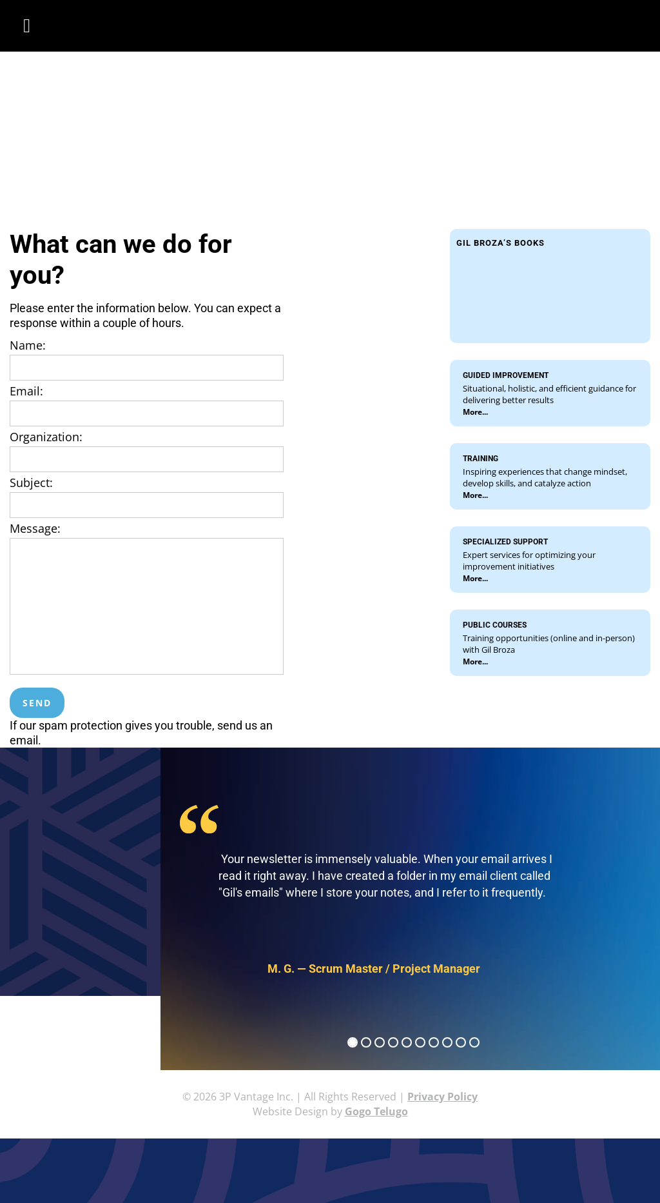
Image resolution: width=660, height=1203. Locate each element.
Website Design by (330, 1111)
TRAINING (480, 458)
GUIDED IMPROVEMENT (505, 375)
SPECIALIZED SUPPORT (505, 541)
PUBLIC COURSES (495, 625)
